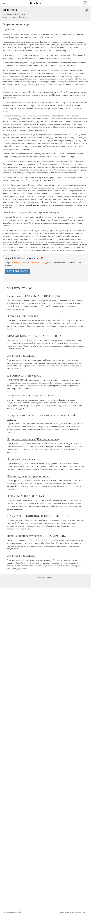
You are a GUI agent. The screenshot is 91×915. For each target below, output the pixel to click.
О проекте (39, 578)
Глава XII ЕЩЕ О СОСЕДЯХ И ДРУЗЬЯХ (34, 335)
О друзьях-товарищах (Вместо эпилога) (33, 439)
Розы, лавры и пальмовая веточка (72, 912)
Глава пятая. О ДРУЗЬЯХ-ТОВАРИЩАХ (33, 295)
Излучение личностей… (12, 912)
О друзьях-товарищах (21, 355)
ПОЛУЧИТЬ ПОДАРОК (17, 271)
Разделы (49, 578)
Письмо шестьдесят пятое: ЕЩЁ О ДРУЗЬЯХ (36, 535)
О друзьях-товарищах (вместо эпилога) (32, 395)
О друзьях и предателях (22, 315)
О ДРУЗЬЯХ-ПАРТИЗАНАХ (25, 495)
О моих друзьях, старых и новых (28, 476)
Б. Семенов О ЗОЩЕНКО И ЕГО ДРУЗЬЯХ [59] (38, 515)
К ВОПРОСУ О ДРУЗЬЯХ (24, 375)
